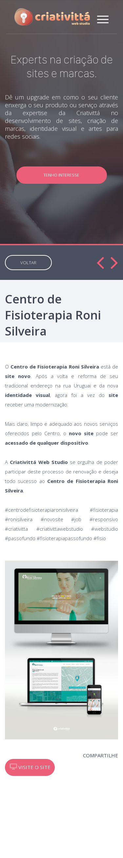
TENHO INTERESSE (61, 175)
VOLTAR (28, 263)
